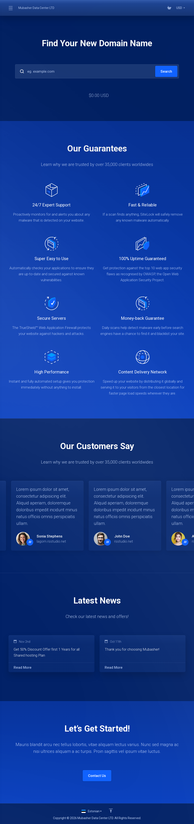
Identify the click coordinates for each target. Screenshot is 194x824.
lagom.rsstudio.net (51, 541)
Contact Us (97, 776)
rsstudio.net (123, 541)
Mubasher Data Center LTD (36, 8)
